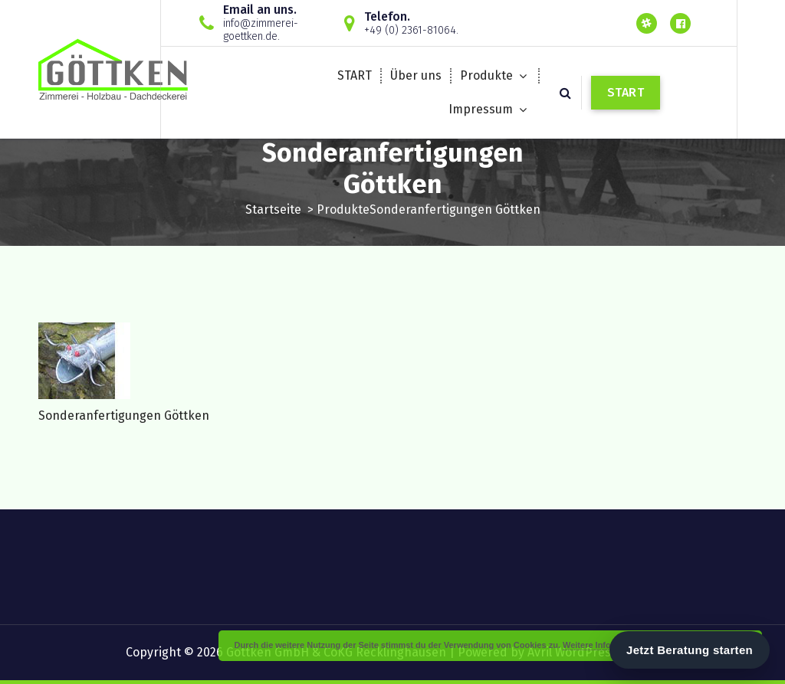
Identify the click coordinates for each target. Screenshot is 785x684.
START (354, 75)
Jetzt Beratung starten (689, 649)
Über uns (416, 75)
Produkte (486, 75)
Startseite (273, 209)
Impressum (480, 109)
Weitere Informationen (607, 645)
